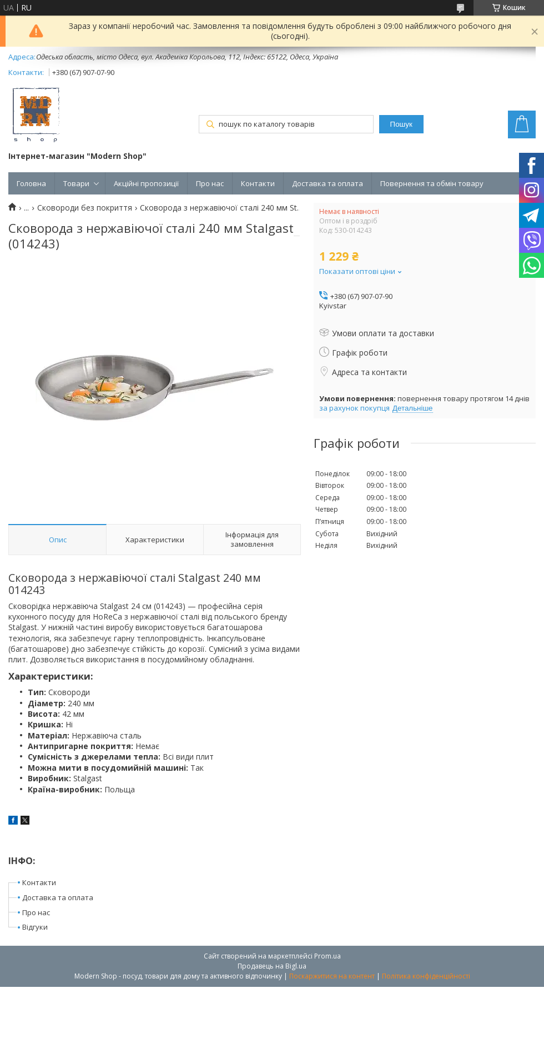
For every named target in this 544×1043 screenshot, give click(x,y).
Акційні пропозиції (146, 183)
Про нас (210, 183)
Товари (76, 183)
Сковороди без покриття (84, 208)
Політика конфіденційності (426, 976)
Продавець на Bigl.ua (272, 966)
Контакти (258, 183)
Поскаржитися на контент (332, 976)
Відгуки (35, 927)
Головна (31, 183)
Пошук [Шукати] (401, 124)
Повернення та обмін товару (431, 183)
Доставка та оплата (327, 183)
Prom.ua (327, 956)
